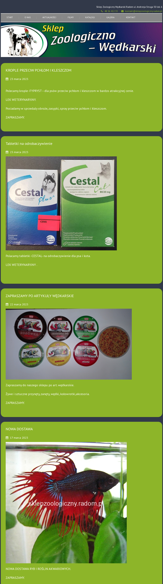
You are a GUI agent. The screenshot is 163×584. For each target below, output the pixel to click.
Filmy (71, 17)
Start (10, 17)
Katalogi (90, 17)
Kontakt (130, 17)
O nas (28, 17)
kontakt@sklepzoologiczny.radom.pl (143, 11)
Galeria (110, 17)
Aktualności (49, 17)
